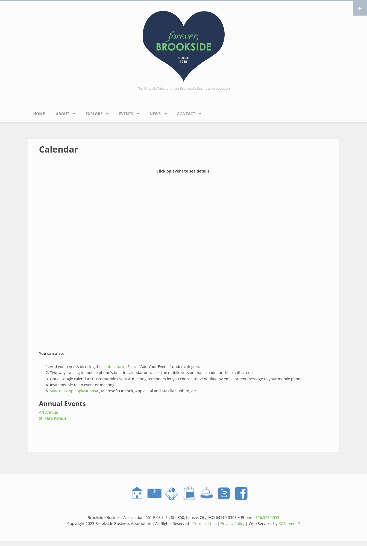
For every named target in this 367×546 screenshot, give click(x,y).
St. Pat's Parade (53, 418)
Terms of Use (205, 523)
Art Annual (48, 412)
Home (39, 113)
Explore (95, 112)
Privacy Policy (233, 523)
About (63, 112)
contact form (113, 366)
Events (127, 112)
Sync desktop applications (74, 390)
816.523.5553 (267, 517)
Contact (187, 112)
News (156, 112)
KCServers (289, 523)
